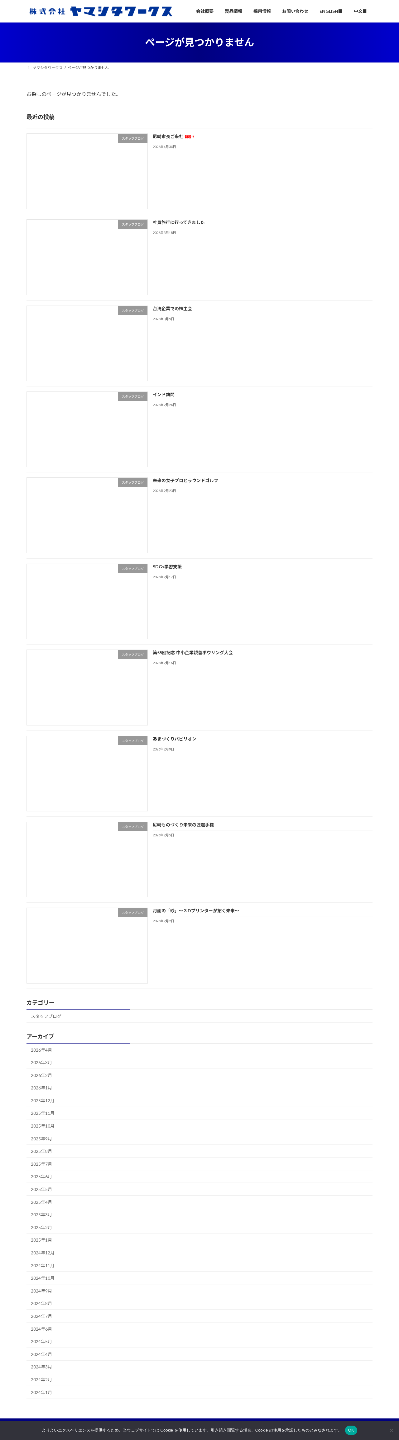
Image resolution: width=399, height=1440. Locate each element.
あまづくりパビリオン (174, 738)
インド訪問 (164, 394)
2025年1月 (41, 1240)
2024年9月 (41, 1290)
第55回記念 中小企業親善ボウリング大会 (193, 652)
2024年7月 (41, 1316)
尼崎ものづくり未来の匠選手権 (183, 824)
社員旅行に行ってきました (179, 222)
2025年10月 (43, 1126)
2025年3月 (41, 1214)
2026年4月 (41, 1050)
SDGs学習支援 (167, 566)
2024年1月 (41, 1392)
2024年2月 (41, 1379)
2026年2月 (41, 1075)
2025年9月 (41, 1138)
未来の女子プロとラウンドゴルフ (185, 480)
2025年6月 (41, 1176)
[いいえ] (391, 1430)
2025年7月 (41, 1164)
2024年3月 (41, 1366)
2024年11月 (43, 1265)
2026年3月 (41, 1062)
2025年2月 (41, 1227)
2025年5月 (41, 1189)
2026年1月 (41, 1087)
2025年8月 (41, 1151)
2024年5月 (41, 1341)
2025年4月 (41, 1202)
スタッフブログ (46, 1016)
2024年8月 (41, 1303)
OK (351, 1430)
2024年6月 (41, 1329)
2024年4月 (41, 1354)
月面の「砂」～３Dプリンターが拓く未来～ (196, 910)
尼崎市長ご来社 (173, 136)
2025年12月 (43, 1100)
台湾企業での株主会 (172, 308)
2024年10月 (43, 1278)
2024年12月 (43, 1252)
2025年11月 (43, 1113)
